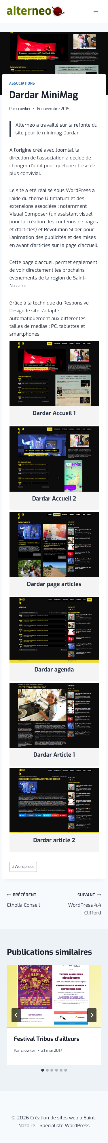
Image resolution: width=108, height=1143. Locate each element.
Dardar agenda (54, 670)
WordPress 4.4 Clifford (80, 903)
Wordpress (23, 866)
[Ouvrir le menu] (95, 11)
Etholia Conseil (28, 899)
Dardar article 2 (54, 840)
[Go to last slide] (16, 1015)
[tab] (42, 1070)
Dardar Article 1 (54, 755)
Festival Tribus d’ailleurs (46, 1039)
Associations (22, 83)
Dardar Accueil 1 (54, 413)
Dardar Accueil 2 (54, 499)
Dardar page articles (54, 584)
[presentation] (54, 996)
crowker (23, 108)
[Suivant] (91, 1015)
